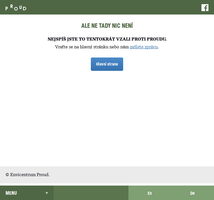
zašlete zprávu (144, 46)
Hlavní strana (107, 63)
